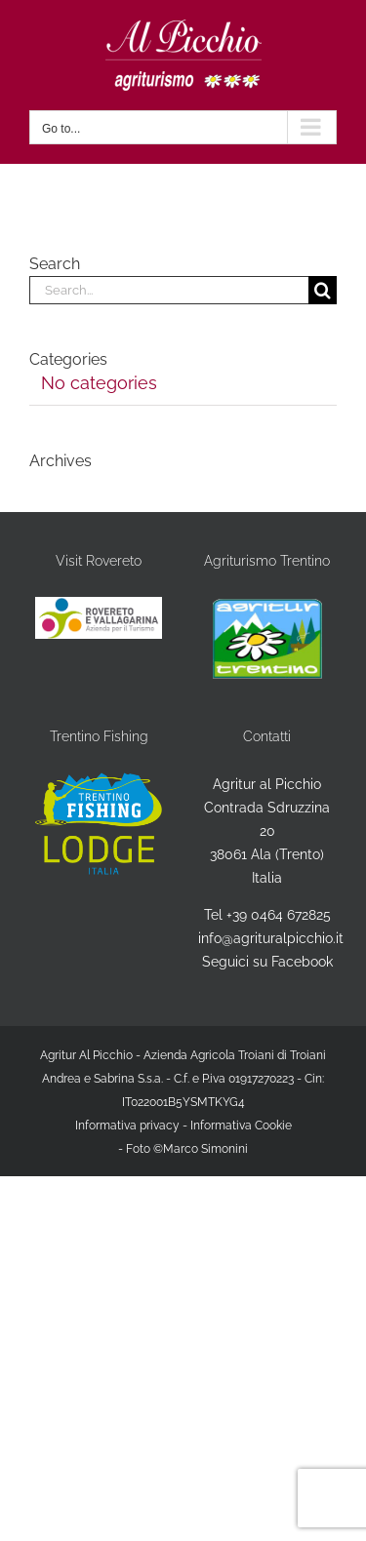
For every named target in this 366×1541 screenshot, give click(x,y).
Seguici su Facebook (267, 961)
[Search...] (168, 290)
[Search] (322, 290)
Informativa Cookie (241, 1125)
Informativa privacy (127, 1125)
